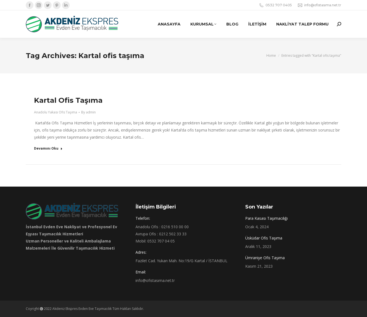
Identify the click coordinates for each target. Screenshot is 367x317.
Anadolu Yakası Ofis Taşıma (55, 112)
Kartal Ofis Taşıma (68, 100)
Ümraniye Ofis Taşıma (265, 257)
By (88, 112)
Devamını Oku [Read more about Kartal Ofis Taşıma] (48, 148)
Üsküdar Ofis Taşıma (263, 238)
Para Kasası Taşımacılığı (266, 218)
